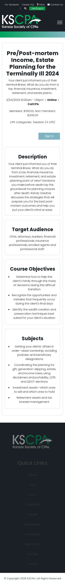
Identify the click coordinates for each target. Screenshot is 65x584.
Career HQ (28, 4)
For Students (12, 4)
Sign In (49, 136)
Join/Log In (37, 8)
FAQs (41, 4)
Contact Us (55, 4)
